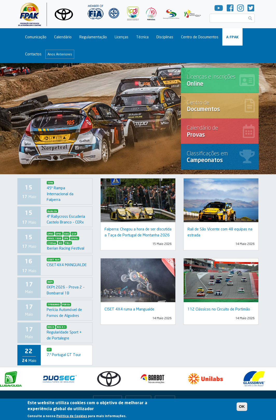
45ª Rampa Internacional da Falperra (60, 193)
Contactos (33, 54)
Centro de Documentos (199, 37)
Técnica (142, 37)
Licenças (121, 37)
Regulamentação (93, 37)
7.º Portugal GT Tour (64, 354)
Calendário (63, 37)
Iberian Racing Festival (65, 248)
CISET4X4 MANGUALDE (67, 264)
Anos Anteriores (59, 54)
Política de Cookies (71, 417)
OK (242, 407)
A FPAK (232, 37)
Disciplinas (164, 37)
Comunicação (35, 37)
